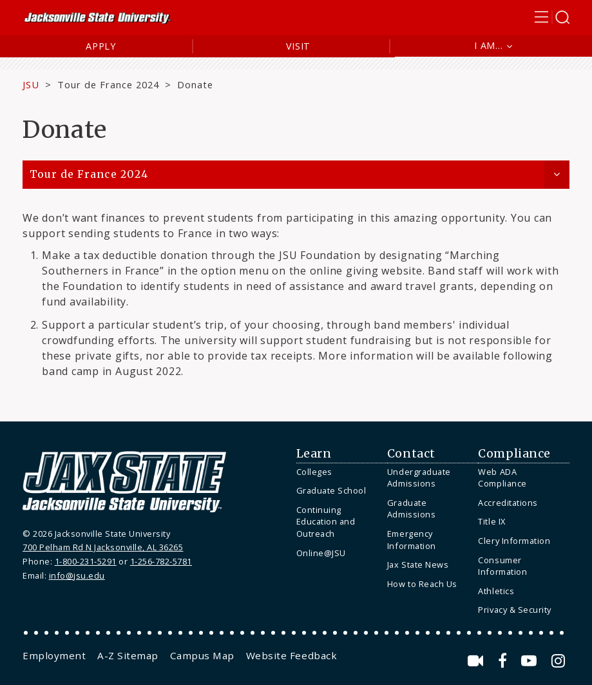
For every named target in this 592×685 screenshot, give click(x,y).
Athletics (496, 591)
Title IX (491, 521)
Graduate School (331, 490)
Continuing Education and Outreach (326, 521)
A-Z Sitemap (127, 655)
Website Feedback (291, 655)
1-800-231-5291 (86, 561)
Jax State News (417, 564)
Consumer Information (502, 566)
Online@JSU (321, 553)
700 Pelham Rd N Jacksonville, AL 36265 (103, 547)
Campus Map (202, 655)
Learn (314, 454)
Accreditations (507, 502)
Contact (411, 454)
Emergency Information (411, 540)
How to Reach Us (422, 584)
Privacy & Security (514, 609)
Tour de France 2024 (108, 84)
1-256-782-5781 (161, 561)
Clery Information (514, 540)
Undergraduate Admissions (419, 478)
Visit (298, 46)
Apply (101, 46)
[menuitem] (338, 472)
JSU (31, 84)
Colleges (314, 472)
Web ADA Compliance (502, 478)
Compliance (514, 454)
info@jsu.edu (77, 575)
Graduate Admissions (411, 509)
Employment (54, 655)
